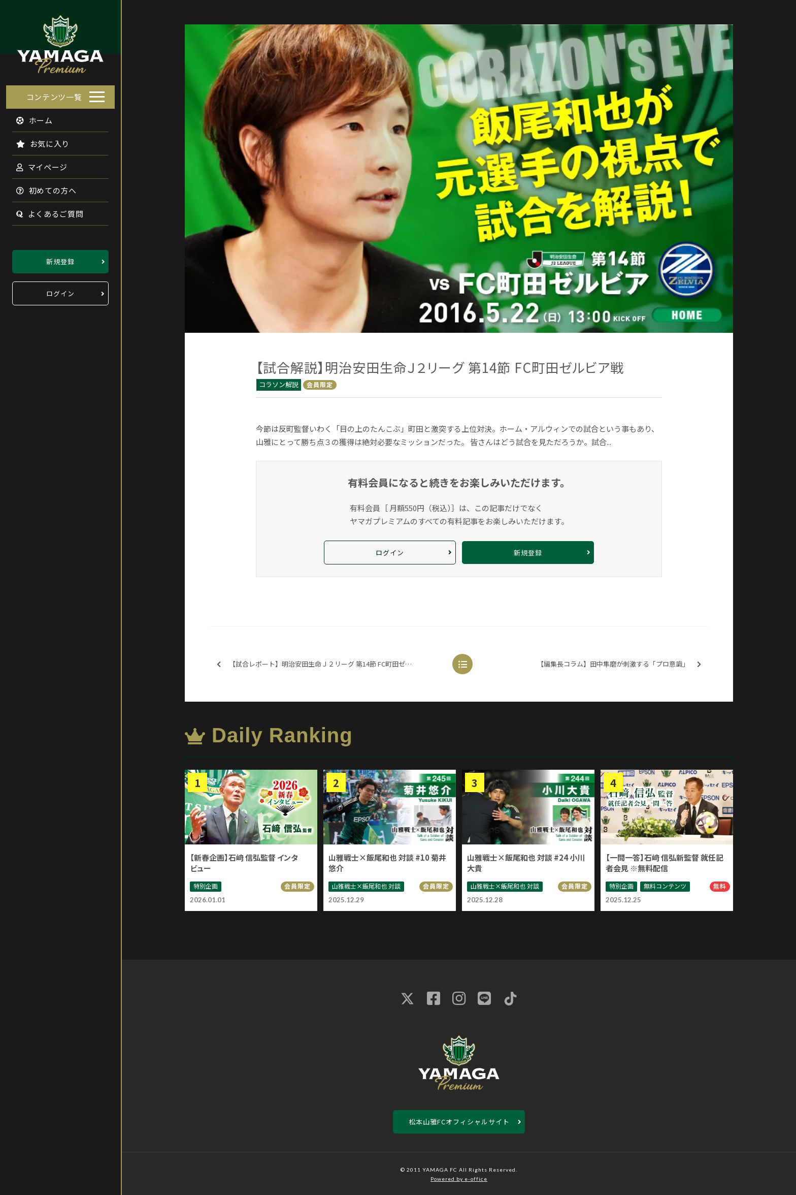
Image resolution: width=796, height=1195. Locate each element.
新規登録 (60, 258)
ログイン (60, 290)
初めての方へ (40, 187)
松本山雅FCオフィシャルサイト (459, 1121)
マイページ (36, 164)
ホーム (28, 117)
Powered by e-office (458, 1179)
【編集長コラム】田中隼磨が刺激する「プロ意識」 (619, 664)
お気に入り (37, 140)
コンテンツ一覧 (54, 93)
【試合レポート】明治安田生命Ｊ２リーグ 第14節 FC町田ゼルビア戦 (324, 664)
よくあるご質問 (44, 210)
